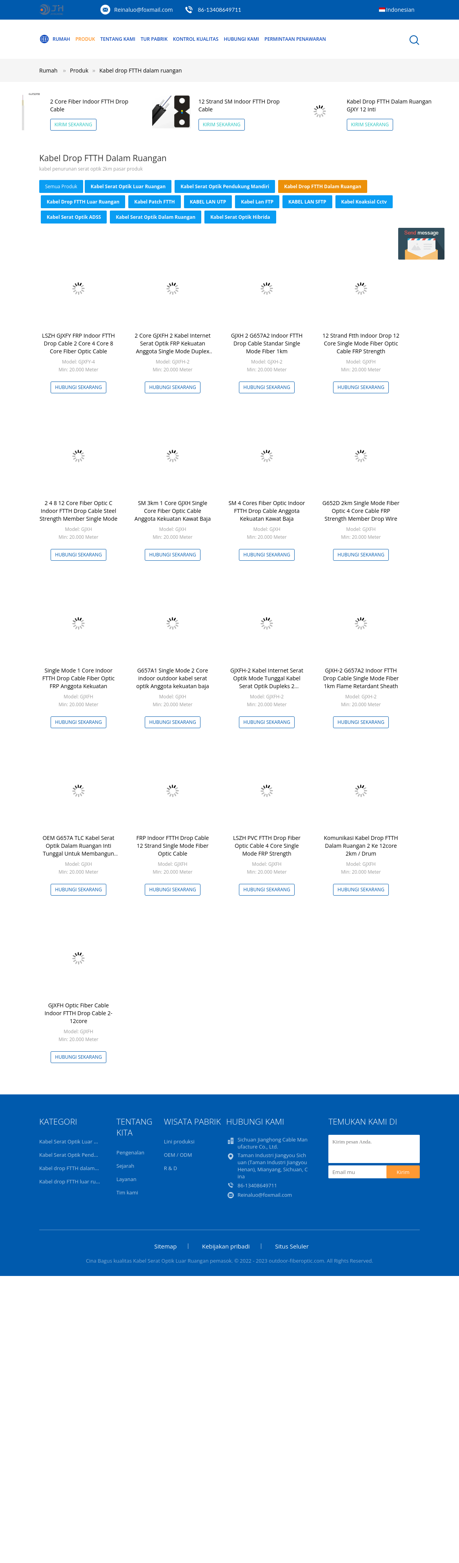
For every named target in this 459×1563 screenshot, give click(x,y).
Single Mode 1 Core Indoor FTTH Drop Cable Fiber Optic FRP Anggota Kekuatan (78, 678)
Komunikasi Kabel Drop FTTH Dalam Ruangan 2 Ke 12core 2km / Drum (361, 845)
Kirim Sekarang (73, 124)
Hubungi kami (241, 39)
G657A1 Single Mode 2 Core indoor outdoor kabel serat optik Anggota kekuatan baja (172, 678)
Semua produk (61, 186)
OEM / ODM (178, 1154)
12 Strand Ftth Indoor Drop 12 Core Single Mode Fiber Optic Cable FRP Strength (360, 343)
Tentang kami (117, 39)
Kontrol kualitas (196, 39)
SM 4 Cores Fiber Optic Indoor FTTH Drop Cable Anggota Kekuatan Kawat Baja (266, 510)
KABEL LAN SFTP (307, 201)
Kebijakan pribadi (226, 1246)
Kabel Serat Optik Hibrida (240, 217)
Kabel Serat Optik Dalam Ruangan (155, 217)
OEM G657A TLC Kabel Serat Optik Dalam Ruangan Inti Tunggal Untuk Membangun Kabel (78, 849)
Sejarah (125, 1165)
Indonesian (400, 9)
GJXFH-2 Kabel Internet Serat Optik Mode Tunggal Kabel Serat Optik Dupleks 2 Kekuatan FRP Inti (266, 682)
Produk (85, 39)
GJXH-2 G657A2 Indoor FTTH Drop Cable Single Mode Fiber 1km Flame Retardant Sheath (361, 678)
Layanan (127, 1179)
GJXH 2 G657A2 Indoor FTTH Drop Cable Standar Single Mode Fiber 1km (267, 343)
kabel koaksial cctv (364, 201)
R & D (170, 1168)
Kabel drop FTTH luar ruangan (83, 201)
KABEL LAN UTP (208, 201)
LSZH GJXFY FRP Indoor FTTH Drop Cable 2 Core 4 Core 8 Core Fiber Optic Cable (78, 343)
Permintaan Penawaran (295, 39)
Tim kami (127, 1192)
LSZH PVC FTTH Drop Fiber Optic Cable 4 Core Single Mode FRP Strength (267, 845)
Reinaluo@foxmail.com (143, 9)
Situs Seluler (292, 1246)
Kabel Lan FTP (257, 201)
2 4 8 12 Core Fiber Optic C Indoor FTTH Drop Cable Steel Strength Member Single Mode (79, 510)
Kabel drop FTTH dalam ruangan (140, 70)
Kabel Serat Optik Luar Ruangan (128, 186)
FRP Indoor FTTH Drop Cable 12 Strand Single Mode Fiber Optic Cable (173, 845)
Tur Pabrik (154, 39)
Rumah (54, 39)
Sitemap (165, 1246)
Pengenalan (130, 1152)
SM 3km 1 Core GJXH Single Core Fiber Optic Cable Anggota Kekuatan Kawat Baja (173, 510)
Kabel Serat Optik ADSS (74, 217)
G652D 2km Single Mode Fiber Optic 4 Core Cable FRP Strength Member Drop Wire (360, 510)
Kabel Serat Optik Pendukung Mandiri (224, 186)
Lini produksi (179, 1141)
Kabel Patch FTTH (154, 201)
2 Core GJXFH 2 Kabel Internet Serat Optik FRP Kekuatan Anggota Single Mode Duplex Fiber (172, 347)
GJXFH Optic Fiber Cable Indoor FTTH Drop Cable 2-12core (78, 1013)
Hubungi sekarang (78, 387)
